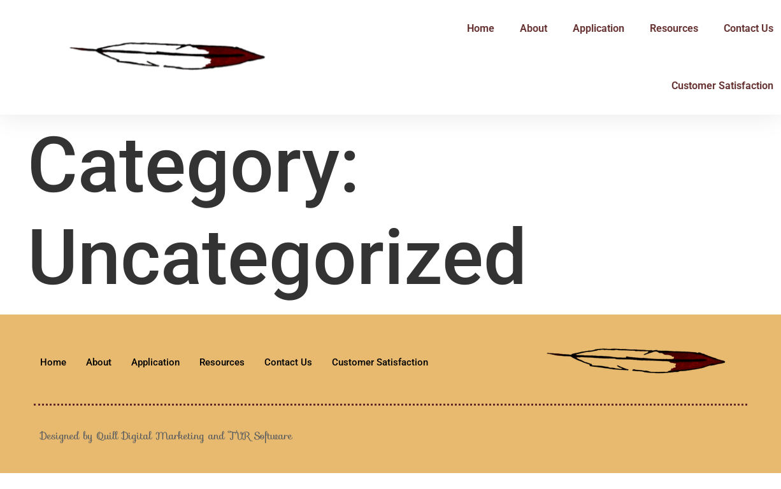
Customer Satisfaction (707, 86)
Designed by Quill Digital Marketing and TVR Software (166, 436)
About (518, 28)
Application (583, 28)
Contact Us (733, 28)
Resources (658, 28)
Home (465, 28)
